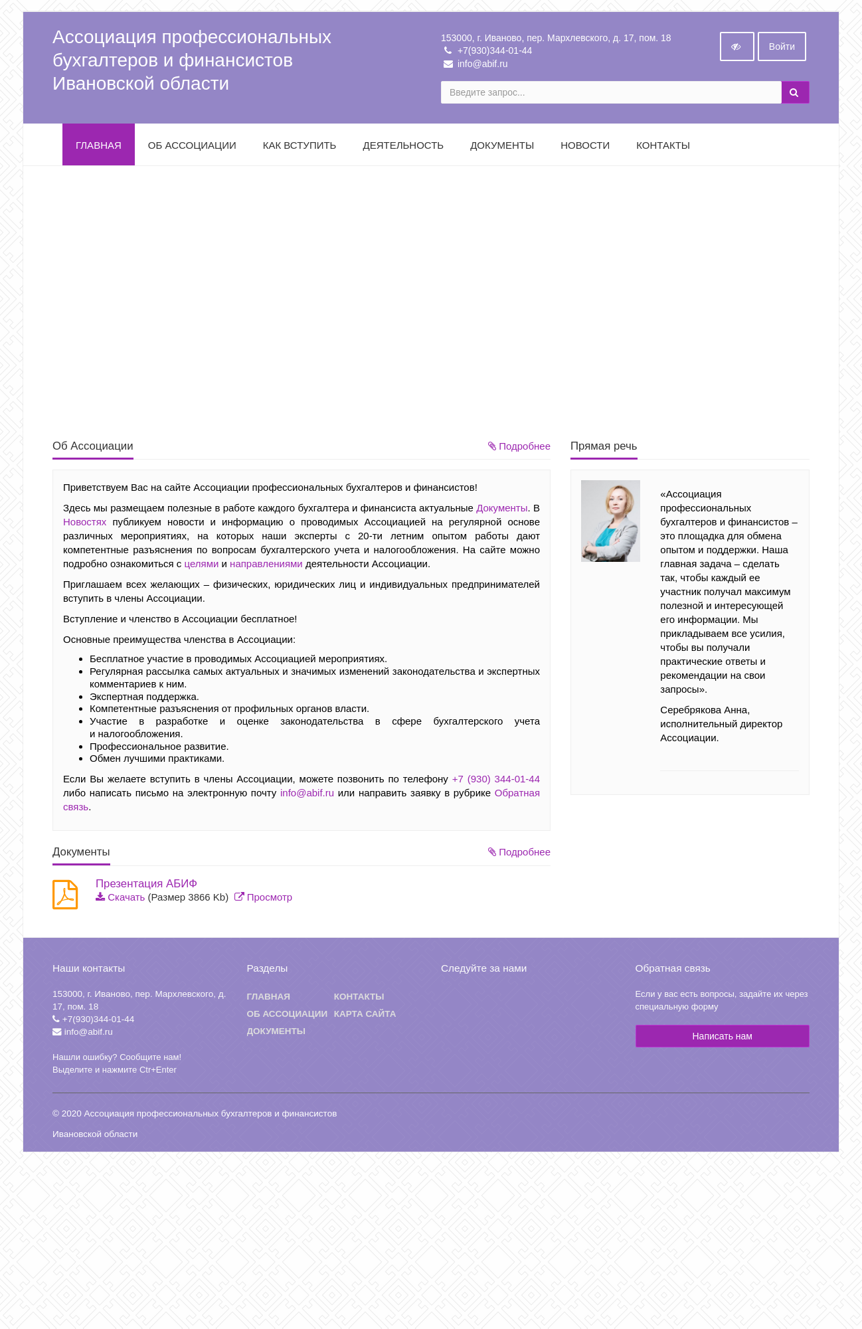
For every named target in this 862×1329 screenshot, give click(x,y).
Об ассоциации (287, 1016)
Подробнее (519, 448)
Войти (782, 49)
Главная (99, 147)
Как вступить (300, 147)
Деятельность (403, 147)
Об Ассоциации (192, 147)
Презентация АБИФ (146, 886)
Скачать (126, 899)
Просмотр (270, 899)
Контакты (663, 147)
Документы (502, 147)
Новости (585, 147)
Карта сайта (365, 1016)
